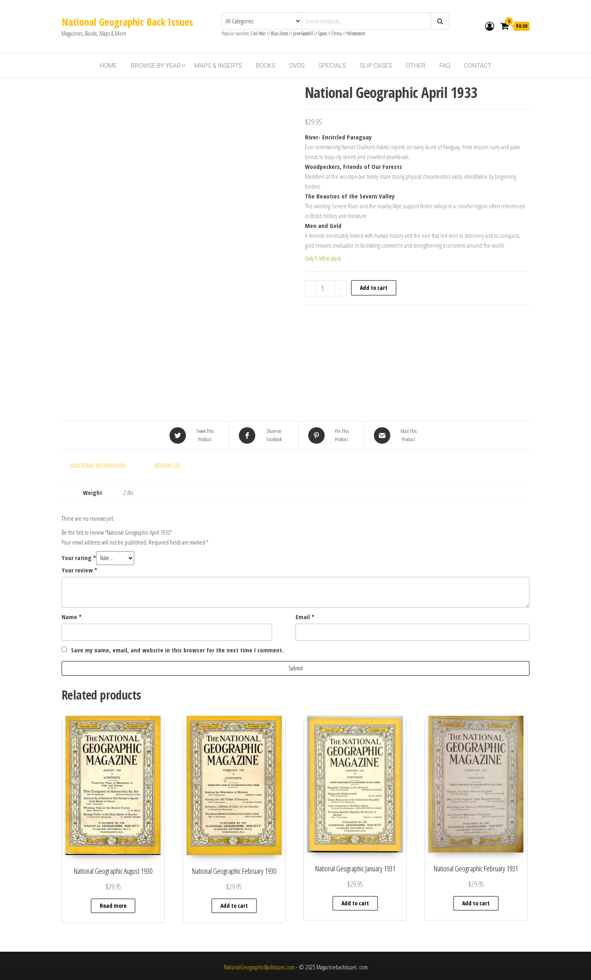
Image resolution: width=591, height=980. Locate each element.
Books (265, 65)
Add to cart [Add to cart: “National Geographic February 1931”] (476, 903)
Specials (332, 65)
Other (416, 65)
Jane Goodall (303, 33)
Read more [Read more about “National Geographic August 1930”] (113, 905)
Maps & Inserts (218, 65)
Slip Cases (376, 65)
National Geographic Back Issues (127, 22)
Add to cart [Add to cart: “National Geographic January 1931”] (355, 903)
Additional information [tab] (97, 465)
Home (108, 65)
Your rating (79, 558)
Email (305, 617)
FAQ (444, 65)
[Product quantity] (326, 288)
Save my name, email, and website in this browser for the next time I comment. (177, 650)
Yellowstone (356, 33)
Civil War (259, 33)
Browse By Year (156, 65)
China (337, 33)
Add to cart (373, 288)
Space (322, 33)
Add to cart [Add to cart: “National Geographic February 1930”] (234, 905)
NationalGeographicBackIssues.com (259, 967)
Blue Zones (279, 33)
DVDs (297, 65)
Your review (79, 570)
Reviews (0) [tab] (167, 465)
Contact (478, 65)
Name (72, 617)
